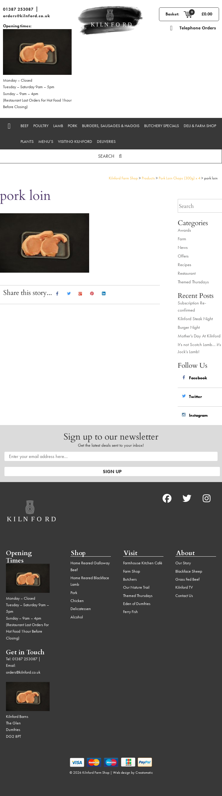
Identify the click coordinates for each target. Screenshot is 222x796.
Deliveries (106, 141)
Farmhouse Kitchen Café (142, 563)
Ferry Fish (130, 611)
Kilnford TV (184, 587)
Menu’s (45, 141)
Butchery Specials (161, 125)
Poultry (40, 125)
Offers (183, 256)
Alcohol (76, 617)
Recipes (184, 265)
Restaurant (187, 273)
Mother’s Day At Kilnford (199, 336)
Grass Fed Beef (187, 579)
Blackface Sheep (188, 571)
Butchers (130, 579)
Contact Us (184, 595)
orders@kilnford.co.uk (26, 15)
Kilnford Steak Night (195, 319)
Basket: (172, 14)
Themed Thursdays (193, 282)
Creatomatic (144, 772)
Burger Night (189, 327)
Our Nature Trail (136, 587)
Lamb (58, 125)
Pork (72, 125)
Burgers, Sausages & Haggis (110, 125)
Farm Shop (131, 571)
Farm (182, 239)
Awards (184, 230)
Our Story (183, 563)
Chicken (77, 600)
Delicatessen (80, 608)
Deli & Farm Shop (200, 125)
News (183, 247)
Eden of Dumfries (136, 603)
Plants (27, 141)
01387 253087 (18, 9)
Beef (25, 125)
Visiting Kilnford (75, 141)
